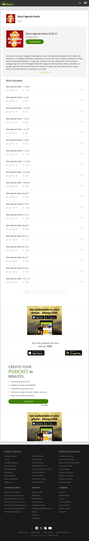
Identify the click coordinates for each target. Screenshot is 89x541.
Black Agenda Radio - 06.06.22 (18, 183)
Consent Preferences (63, 532)
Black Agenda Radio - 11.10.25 (18, 161)
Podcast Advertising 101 (12, 512)
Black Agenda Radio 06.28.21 (17, 225)
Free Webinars (37, 499)
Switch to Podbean (65, 479)
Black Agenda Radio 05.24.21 (17, 268)
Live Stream (8, 472)
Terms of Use (47, 532)
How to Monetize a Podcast (14, 499)
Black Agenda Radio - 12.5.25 (17, 119)
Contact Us (63, 512)
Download (34, 41)
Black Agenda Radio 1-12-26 (17, 97)
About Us (62, 492)
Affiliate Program (65, 508)
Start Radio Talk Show (39, 466)
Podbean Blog (64, 495)
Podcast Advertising (66, 456)
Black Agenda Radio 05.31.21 (17, 257)
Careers (62, 499)
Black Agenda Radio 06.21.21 (17, 236)
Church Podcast (37, 476)
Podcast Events (37, 502)
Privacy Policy (23, 532)
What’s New (36, 495)
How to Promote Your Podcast (14, 502)
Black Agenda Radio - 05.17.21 (18, 279)
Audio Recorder (9, 476)
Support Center (37, 492)
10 (62, 292)
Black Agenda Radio (29, 16)
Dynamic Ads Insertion (67, 459)
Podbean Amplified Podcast (41, 508)
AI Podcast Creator (65, 466)
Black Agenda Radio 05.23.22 (17, 193)
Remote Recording (10, 479)
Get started (28, 401)
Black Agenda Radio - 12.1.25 (17, 129)
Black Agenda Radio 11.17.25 (17, 151)
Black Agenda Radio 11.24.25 (17, 140)
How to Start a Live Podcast (13, 495)
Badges (34, 512)
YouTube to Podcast (66, 472)
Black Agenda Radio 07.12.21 (17, 215)
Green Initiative (64, 505)
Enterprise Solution (11, 463)
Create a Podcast (38, 456)
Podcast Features (10, 456)
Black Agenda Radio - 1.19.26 (17, 87)
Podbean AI (8, 482)
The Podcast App (10, 469)
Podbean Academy (38, 505)
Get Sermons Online (39, 479)
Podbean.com (53, 535)
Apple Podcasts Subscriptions (69, 463)
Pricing (6, 459)
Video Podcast (37, 459)
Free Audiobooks (38, 482)
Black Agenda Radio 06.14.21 (17, 247)
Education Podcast (38, 472)
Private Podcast (9, 466)
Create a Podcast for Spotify (42, 469)
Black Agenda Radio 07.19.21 (17, 204)
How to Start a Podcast (12, 492)
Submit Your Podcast (66, 476)
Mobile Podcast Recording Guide (15, 505)
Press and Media (65, 502)
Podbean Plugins (65, 482)
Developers (36, 518)
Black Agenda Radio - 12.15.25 (18, 108)
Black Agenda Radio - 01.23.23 (18, 172)
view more (44, 72)
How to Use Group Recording (14, 508)
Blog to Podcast (64, 469)
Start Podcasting (37, 463)
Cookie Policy (35, 532)
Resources (35, 515)
